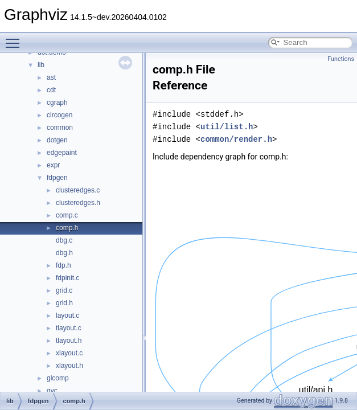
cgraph (57, 102)
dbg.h (64, 253)
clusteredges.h (78, 203)
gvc (52, 391)
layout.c (67, 315)
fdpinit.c (67, 278)
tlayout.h (68, 341)
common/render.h (236, 139)
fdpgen (57, 178)
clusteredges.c (78, 190)
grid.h (64, 303)
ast (51, 77)
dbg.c (64, 240)
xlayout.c (69, 353)
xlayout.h (69, 366)
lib (41, 65)
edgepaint (62, 153)
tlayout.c (68, 328)
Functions (340, 59)
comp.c (67, 215)
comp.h (67, 228)
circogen (59, 115)
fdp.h (63, 265)
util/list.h (226, 126)
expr (53, 165)
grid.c (64, 290)
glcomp (58, 378)
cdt (51, 90)
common (60, 128)
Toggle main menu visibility (15, 38)
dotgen (57, 140)
